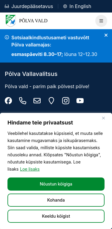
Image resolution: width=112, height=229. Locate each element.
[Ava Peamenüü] (101, 21)
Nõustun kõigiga (56, 183)
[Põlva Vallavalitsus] (8, 100)
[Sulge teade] (106, 35)
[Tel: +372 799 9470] (22, 100)
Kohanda (56, 199)
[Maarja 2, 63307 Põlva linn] (51, 100)
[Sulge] (105, 117)
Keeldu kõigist (56, 216)
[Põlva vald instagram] (65, 100)
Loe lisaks (30, 169)
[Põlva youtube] (80, 100)
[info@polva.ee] (37, 100)
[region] (56, 171)
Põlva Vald (26, 21)
